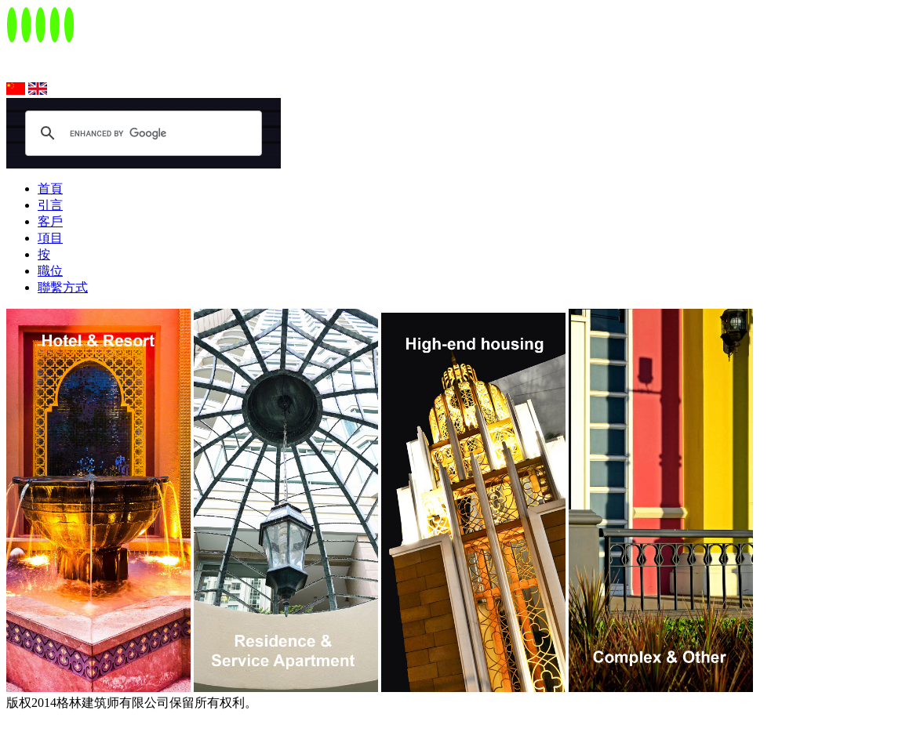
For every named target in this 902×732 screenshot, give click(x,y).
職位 (50, 270)
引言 (50, 205)
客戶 (50, 221)
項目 (50, 238)
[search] (132, 133)
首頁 (50, 188)
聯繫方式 (63, 287)
